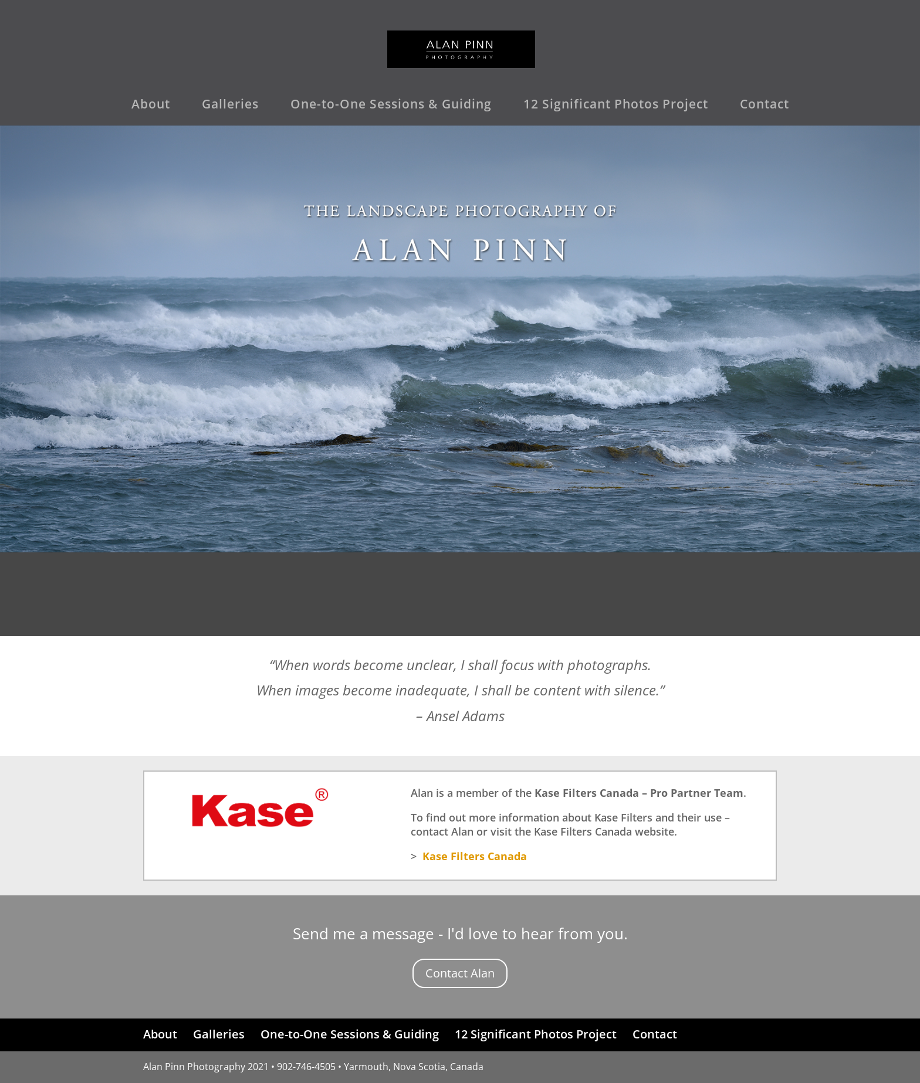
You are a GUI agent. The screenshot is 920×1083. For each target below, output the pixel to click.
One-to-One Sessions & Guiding (391, 106)
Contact (764, 106)
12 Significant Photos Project (615, 106)
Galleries (230, 106)
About (150, 106)
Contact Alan (460, 973)
